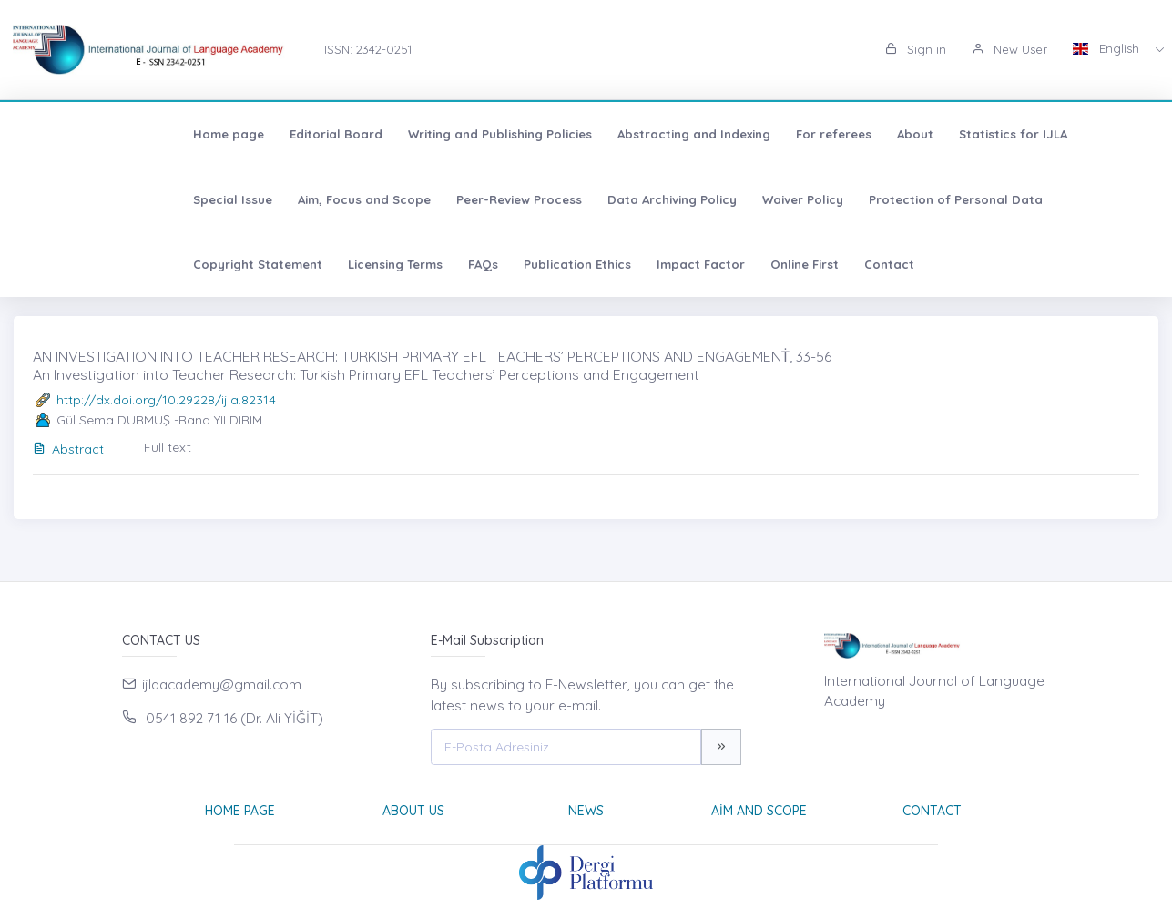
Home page (70, 134)
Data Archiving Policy (409, 199)
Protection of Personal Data (693, 199)
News (586, 810)
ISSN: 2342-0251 (368, 49)
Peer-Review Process (256, 199)
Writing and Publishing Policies (341, 134)
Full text (167, 447)
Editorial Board (177, 134)
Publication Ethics (88, 264)
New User (1009, 49)
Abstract (68, 449)
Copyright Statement (869, 199)
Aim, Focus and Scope (101, 199)
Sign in (915, 49)
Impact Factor (212, 264)
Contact (400, 264)
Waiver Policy (539, 199)
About (757, 134)
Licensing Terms (1007, 199)
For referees (675, 134)
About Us (413, 810)
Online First (315, 264)
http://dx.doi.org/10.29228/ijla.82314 (166, 400)
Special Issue (974, 134)
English (1108, 48)
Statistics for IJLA (854, 134)
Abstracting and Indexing (535, 134)
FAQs (1095, 199)
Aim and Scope (759, 810)
